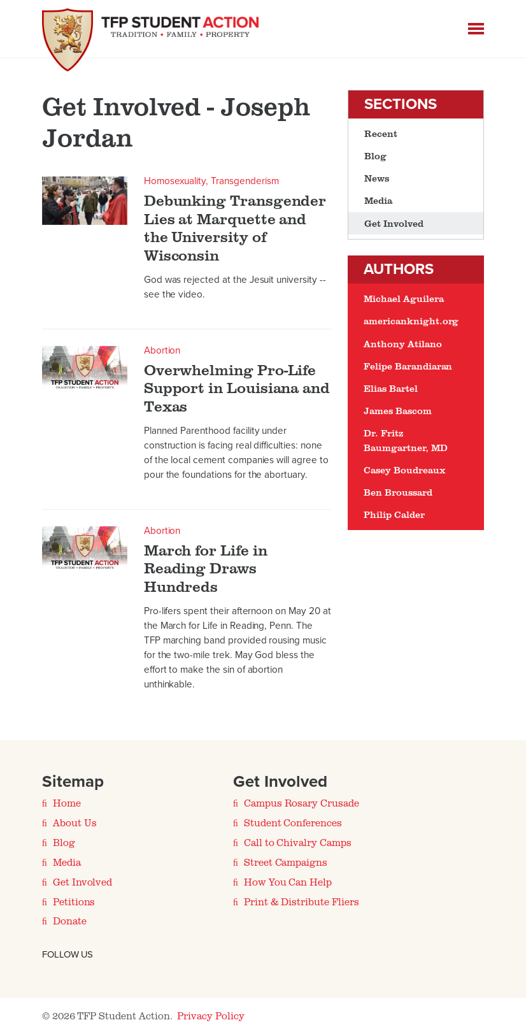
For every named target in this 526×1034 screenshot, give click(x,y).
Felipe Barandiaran (408, 366)
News (376, 178)
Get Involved (393, 223)
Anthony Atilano (402, 343)
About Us (75, 822)
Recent (380, 133)
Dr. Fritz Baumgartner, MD (405, 440)
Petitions (74, 901)
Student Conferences (293, 822)
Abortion (162, 350)
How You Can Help (288, 882)
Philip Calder (394, 514)
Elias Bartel (390, 388)
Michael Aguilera (403, 298)
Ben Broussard (398, 492)
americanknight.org (411, 320)
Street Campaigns (285, 862)
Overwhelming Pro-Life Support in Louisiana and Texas (237, 388)
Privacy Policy (210, 1016)
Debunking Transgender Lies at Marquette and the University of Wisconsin (235, 227)
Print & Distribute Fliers (301, 901)
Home (67, 803)
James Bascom (397, 410)
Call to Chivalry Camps (298, 842)
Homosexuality (175, 181)
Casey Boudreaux (404, 470)
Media (378, 200)
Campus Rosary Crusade (301, 803)
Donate (70, 921)
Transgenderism (244, 181)
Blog (375, 155)
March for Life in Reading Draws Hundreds (205, 568)
